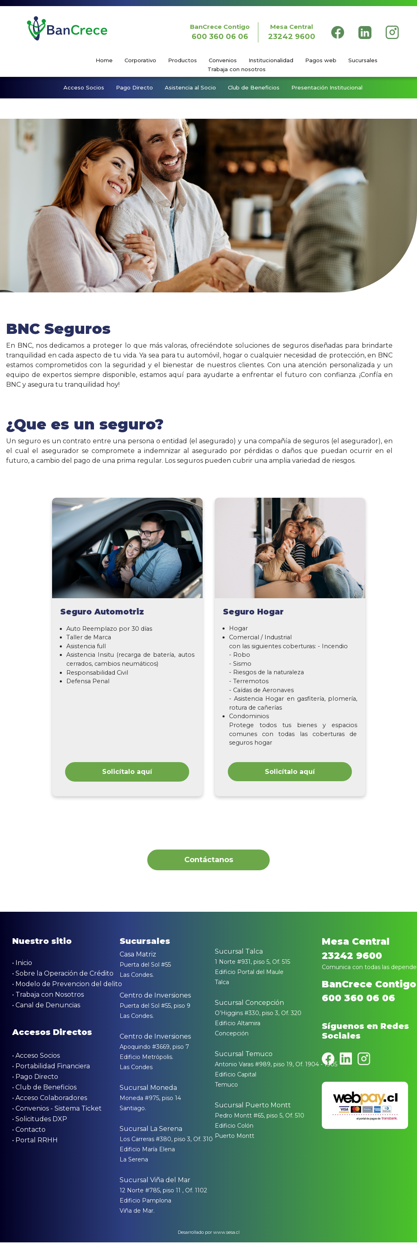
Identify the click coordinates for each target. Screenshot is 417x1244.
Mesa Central (291, 32)
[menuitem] (109, 61)
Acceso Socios (83, 88)
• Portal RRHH (35, 1142)
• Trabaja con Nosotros (48, 996)
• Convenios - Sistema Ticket (57, 1110)
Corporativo (140, 60)
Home (104, 60)
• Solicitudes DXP (39, 1121)
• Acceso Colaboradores (49, 1100)
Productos (182, 60)
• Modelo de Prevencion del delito (67, 986)
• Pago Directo (35, 1079)
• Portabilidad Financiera (51, 1068)
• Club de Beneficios (44, 1089)
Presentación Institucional (326, 88)
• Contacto (29, 1131)
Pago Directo (134, 88)
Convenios (223, 60)
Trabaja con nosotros (236, 69)
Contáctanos (208, 860)
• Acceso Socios (36, 1057)
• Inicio (22, 965)
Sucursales (363, 60)
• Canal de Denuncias (46, 1007)
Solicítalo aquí (127, 772)
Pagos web (320, 60)
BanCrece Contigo (219, 32)
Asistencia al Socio (190, 88)
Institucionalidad (271, 60)
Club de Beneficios (253, 88)
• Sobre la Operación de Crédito (63, 975)
